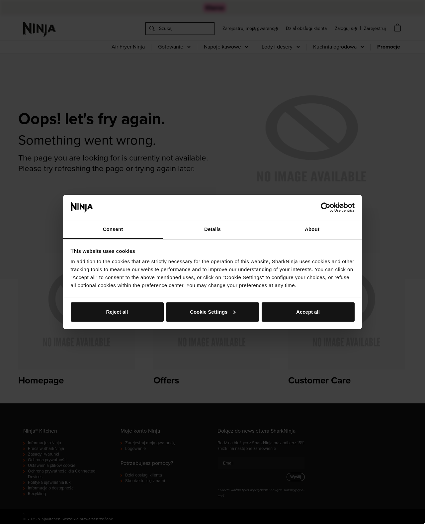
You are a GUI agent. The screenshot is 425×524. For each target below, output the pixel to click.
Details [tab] (212, 229)
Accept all (308, 312)
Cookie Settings (212, 312)
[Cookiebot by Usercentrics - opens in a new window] (326, 207)
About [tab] (312, 229)
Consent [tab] (113, 229)
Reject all (117, 312)
